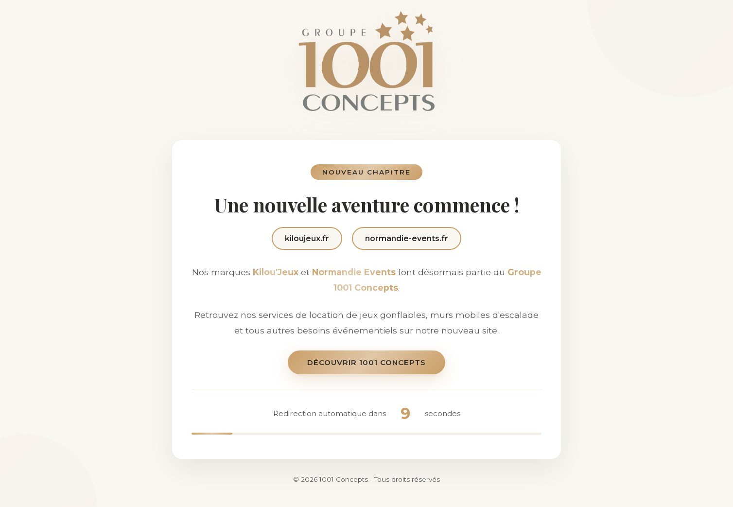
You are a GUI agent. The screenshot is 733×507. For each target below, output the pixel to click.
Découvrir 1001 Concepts (366, 362)
